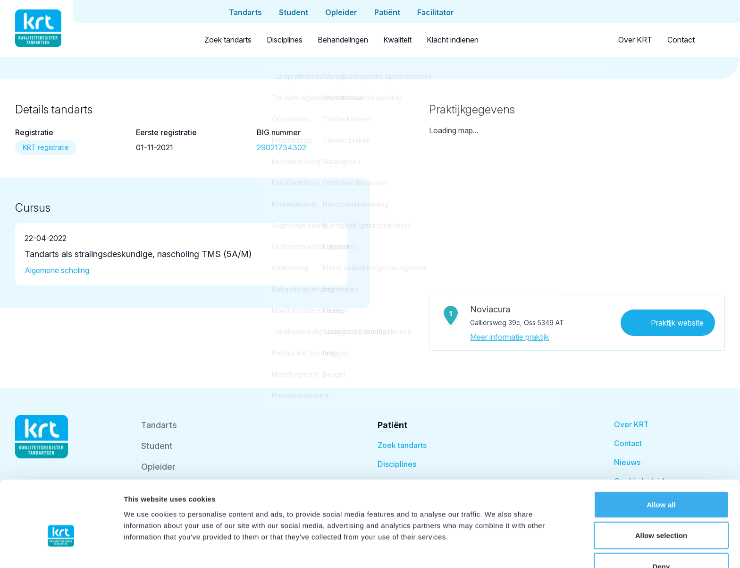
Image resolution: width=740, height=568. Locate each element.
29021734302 (281, 147)
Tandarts (159, 425)
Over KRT (635, 39)
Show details (495, 549)
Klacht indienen (453, 39)
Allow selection (661, 483)
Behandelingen (343, 39)
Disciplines (285, 39)
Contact (681, 39)
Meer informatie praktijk (509, 337)
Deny (661, 513)
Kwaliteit (397, 39)
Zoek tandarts (228, 39)
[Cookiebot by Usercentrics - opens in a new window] (61, 549)
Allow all (661, 452)
